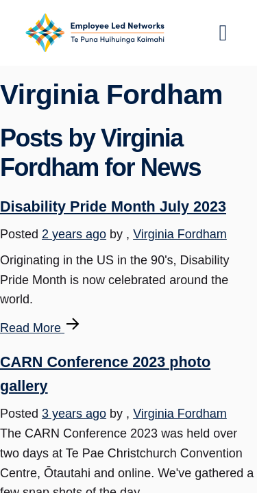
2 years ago (74, 234)
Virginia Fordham (180, 234)
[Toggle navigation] (223, 33)
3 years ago (74, 413)
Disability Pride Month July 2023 (113, 206)
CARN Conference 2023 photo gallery (105, 373)
